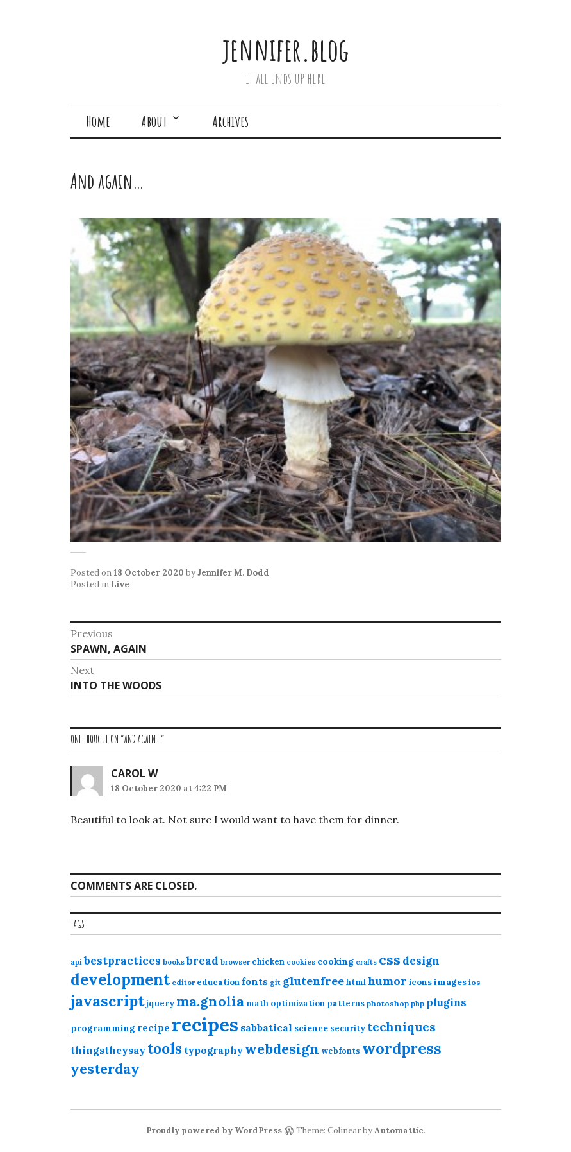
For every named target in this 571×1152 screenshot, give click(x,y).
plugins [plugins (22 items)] (446, 1002)
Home (98, 121)
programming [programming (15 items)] (102, 1028)
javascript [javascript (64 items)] (107, 1001)
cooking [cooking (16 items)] (335, 961)
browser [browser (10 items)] (235, 962)
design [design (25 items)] (421, 961)
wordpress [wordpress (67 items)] (402, 1048)
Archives (230, 121)
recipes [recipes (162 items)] (205, 1024)
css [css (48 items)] (390, 959)
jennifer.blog (285, 49)
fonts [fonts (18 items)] (255, 982)
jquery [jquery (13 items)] (160, 1003)
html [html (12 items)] (356, 982)
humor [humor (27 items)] (387, 981)
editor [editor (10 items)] (183, 982)
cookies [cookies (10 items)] (300, 962)
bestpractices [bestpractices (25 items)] (122, 961)
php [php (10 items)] (417, 1003)
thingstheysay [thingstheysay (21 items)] (107, 1050)
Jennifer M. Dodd (233, 572)
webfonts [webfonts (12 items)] (340, 1051)
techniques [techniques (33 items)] (401, 1027)
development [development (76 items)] (120, 979)
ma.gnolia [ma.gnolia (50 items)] (210, 1001)
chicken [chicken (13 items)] (268, 961)
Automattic (399, 1130)
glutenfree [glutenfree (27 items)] (313, 981)
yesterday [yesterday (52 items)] (105, 1069)
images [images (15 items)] (450, 982)
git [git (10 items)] (275, 982)
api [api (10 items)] (76, 962)
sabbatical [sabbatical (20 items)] (266, 1027)
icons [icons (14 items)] (420, 982)
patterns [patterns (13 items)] (346, 1003)
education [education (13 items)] (218, 982)
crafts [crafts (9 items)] (366, 962)
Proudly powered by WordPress (214, 1130)
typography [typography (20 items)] (213, 1050)
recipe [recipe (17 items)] (153, 1028)
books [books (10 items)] (174, 962)
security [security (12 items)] (347, 1028)
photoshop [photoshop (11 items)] (388, 1003)
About (154, 121)
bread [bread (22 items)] (202, 960)
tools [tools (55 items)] (164, 1049)
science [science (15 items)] (311, 1028)
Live (120, 584)
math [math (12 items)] (257, 1003)
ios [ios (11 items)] (474, 982)
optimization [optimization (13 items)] (297, 1003)
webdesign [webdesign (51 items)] (282, 1049)
